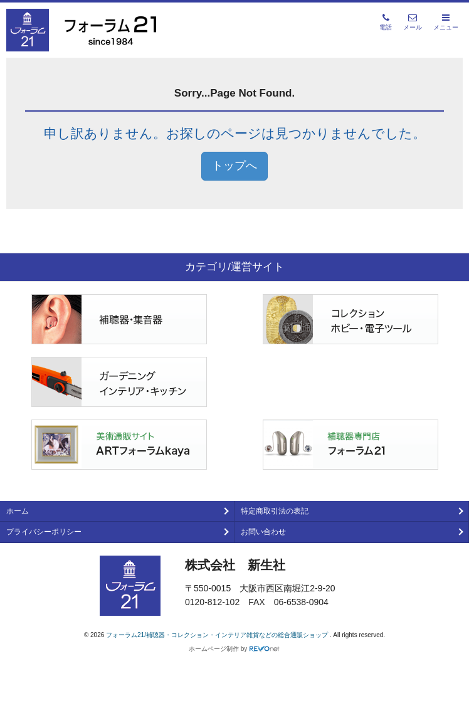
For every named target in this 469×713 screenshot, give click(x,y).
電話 (385, 22)
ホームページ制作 (214, 648)
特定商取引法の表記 (274, 511)
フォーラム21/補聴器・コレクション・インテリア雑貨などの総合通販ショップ (218, 634)
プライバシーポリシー (44, 531)
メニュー (445, 22)
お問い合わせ (263, 531)
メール (412, 22)
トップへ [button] (234, 165)
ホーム (17, 511)
